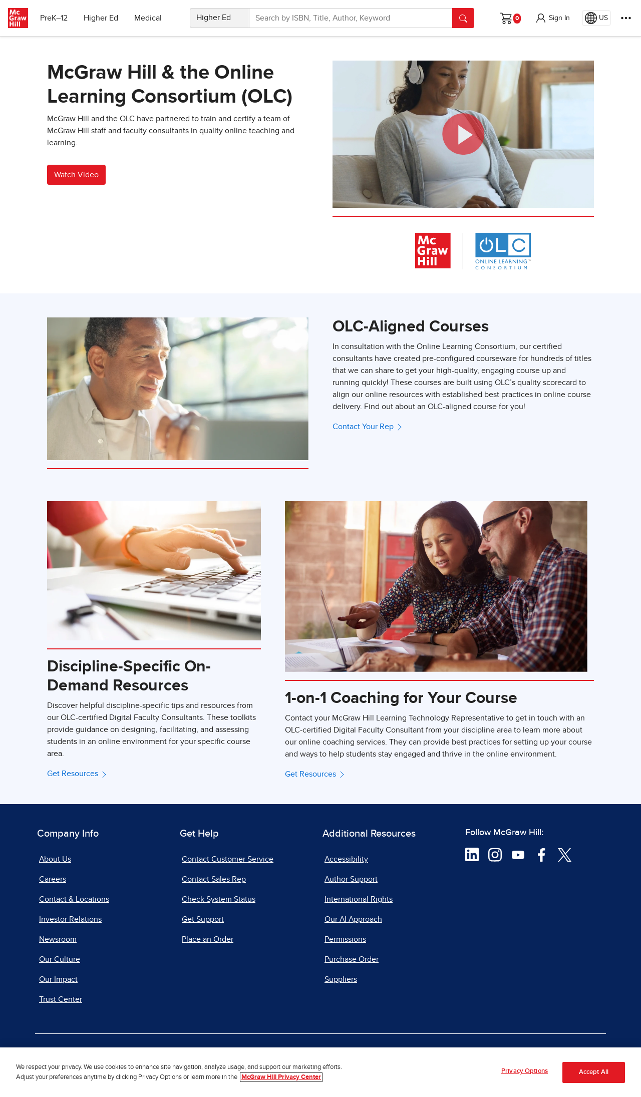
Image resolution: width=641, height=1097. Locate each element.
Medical (148, 18)
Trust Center (60, 999)
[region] (320, 1072)
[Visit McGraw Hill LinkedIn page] (472, 854)
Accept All (593, 1072)
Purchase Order (352, 959)
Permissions (345, 939)
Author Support (351, 879)
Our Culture (59, 959)
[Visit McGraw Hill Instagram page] (495, 854)
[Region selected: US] (596, 18)
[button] (552, 18)
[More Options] (626, 18)
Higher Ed (101, 18)
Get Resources (77, 774)
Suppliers (341, 979)
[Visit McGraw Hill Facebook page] (541, 854)
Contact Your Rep (368, 427)
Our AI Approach (353, 919)
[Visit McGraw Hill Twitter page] (564, 854)
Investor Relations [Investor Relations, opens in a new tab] (70, 919)
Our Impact (58, 979)
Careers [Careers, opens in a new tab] (52, 879)
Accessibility (346, 859)
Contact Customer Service (227, 859)
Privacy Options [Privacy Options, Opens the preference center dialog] (524, 1071)
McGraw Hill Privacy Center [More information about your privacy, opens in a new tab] (281, 1077)
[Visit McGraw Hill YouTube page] (518, 854)
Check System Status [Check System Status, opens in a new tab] (218, 899)
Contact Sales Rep (214, 879)
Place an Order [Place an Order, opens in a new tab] (207, 939)
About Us (55, 859)
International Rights (359, 899)
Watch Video (76, 175)
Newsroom (58, 939)
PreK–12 (54, 18)
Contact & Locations (74, 899)
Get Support (203, 919)
